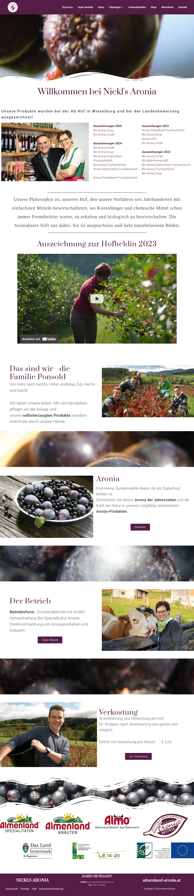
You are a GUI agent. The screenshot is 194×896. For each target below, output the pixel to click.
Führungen (116, 7)
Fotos (101, 7)
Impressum (12, 888)
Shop (153, 7)
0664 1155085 (99, 885)
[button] (4, 152)
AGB (34, 888)
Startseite (67, 7)
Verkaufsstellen (137, 7)
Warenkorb (167, 7)
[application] (122, 7)
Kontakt (182, 7)
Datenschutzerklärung (51, 888)
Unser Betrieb (85, 7)
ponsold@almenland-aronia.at (100, 882)
